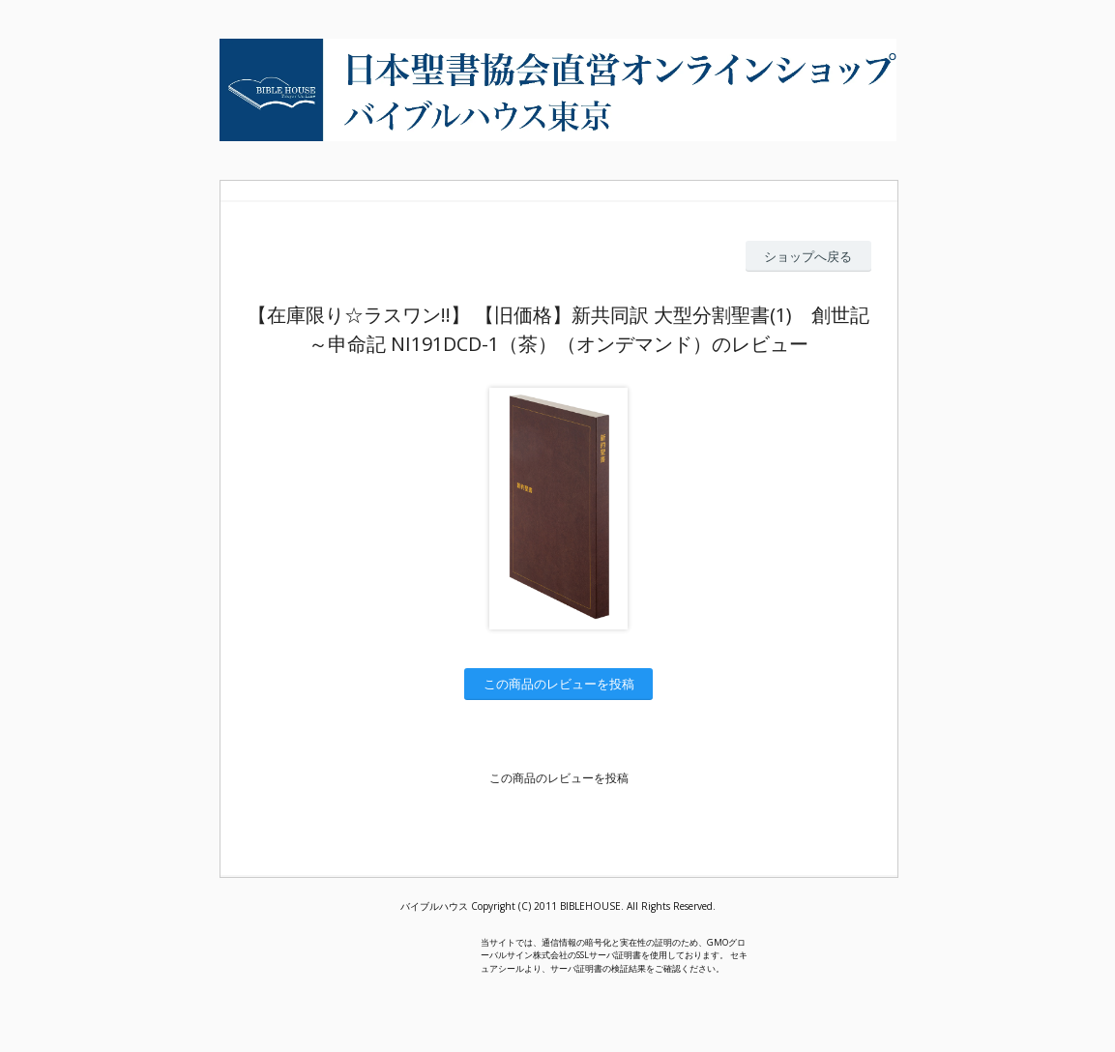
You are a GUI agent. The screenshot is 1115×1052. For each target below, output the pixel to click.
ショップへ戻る (808, 256)
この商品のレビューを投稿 (559, 683)
